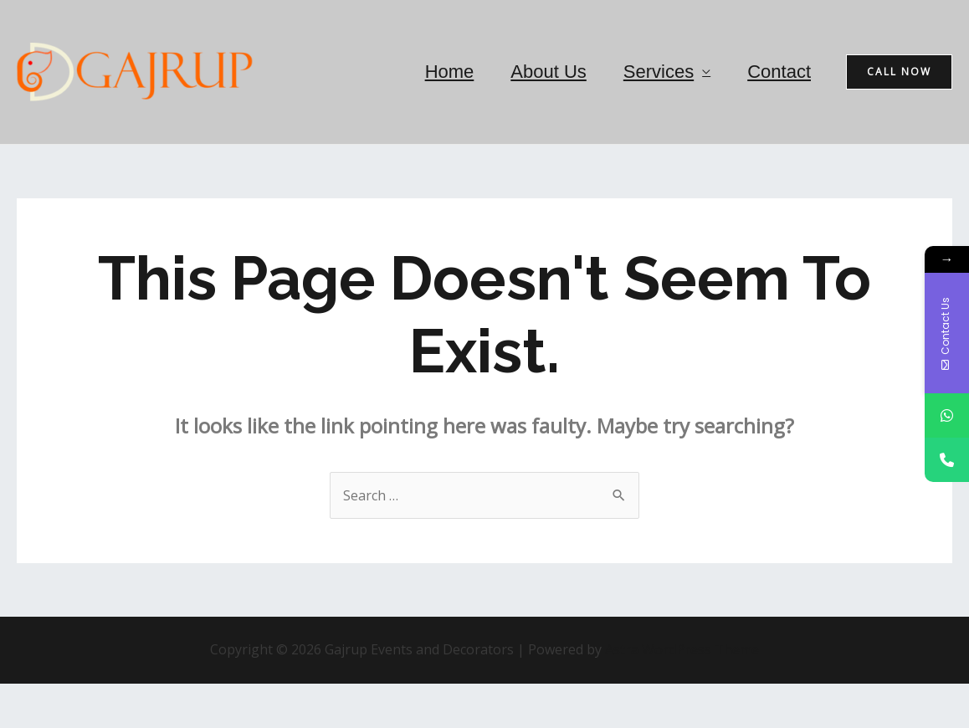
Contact (779, 71)
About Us (548, 71)
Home (449, 71)
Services (658, 71)
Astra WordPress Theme (682, 649)
